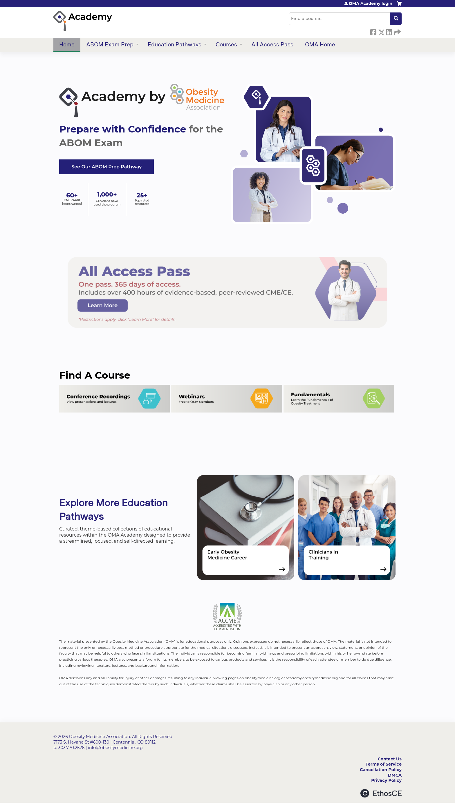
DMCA (395, 775)
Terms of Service (384, 764)
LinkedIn (389, 31)
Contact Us (390, 759)
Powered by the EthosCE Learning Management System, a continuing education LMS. (381, 793)
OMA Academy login (370, 3)
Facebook (373, 31)
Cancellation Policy (381, 769)
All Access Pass (272, 44)
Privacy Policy (386, 780)
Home (67, 44)
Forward (397, 31)
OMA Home (320, 44)
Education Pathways (174, 44)
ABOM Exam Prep (109, 44)
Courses (226, 44)
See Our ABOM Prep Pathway (106, 167)
